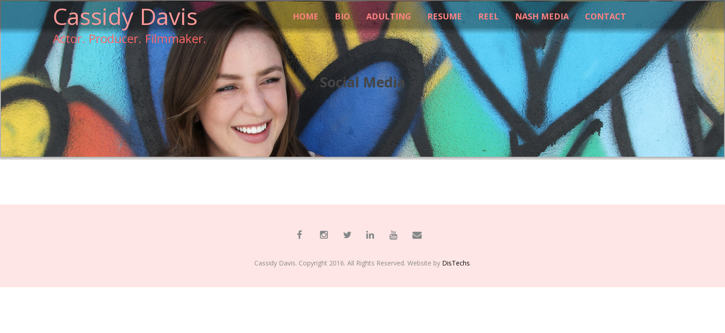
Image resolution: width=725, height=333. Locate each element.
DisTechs (456, 263)
